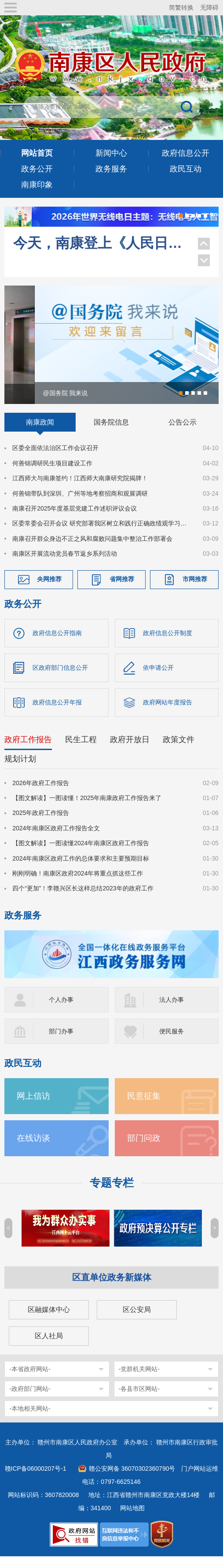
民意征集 (144, 1097)
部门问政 (144, 1139)
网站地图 (132, 1509)
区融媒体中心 (49, 1311)
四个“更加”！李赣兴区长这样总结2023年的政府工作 (82, 889)
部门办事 (61, 1032)
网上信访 (33, 1097)
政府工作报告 (28, 740)
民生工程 (81, 740)
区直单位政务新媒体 (111, 1279)
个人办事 (61, 1001)
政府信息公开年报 (57, 703)
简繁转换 (181, 7)
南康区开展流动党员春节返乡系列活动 (64, 555)
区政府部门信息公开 (60, 668)
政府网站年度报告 (167, 703)
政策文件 (178, 740)
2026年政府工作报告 (40, 784)
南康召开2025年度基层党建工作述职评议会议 (74, 509)
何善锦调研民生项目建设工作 (52, 464)
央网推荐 (49, 580)
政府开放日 (130, 740)
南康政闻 (40, 424)
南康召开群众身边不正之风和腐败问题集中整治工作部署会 (92, 539)
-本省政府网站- (29, 1370)
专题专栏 (112, 1184)
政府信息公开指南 (57, 634)
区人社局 (49, 1337)
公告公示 (182, 424)
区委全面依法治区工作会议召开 (55, 449)
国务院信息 (111, 424)
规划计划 (20, 760)
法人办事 (171, 1001)
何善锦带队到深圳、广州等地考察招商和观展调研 (80, 494)
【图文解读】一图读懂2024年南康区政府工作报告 (80, 844)
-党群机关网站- (139, 1370)
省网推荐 (122, 580)
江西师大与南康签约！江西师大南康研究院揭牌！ (80, 479)
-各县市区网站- (139, 1390)
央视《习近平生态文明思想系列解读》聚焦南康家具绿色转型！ (101, 255)
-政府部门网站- (29, 1390)
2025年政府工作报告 (40, 814)
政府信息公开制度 (167, 634)
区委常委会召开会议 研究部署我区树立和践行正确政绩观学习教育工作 (102, 525)
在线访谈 (33, 1139)
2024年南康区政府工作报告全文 (56, 829)
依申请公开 (158, 668)
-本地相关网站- (29, 1410)
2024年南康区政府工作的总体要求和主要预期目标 (80, 859)
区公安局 (137, 1311)
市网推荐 (195, 580)
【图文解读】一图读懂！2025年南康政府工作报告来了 (86, 799)
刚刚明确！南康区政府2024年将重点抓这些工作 (77, 874)
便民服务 (171, 1032)
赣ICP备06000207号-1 (35, 1470)
